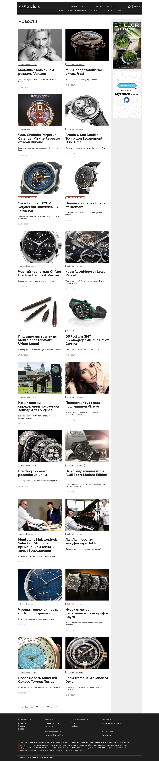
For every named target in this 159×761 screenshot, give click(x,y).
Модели (22, 723)
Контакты (106, 735)
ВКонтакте (76, 723)
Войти (137, 6)
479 (55, 707)
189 (42, 707)
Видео (121, 11)
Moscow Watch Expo (54, 735)
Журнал (86, 6)
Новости (59, 11)
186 (26, 707)
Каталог (111, 6)
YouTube (75, 726)
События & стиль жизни (28, 64)
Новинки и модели (77, 11)
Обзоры (93, 11)
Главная (73, 6)
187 (31, 707)
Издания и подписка (112, 723)
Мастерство (107, 11)
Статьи (98, 6)
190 (47, 707)
